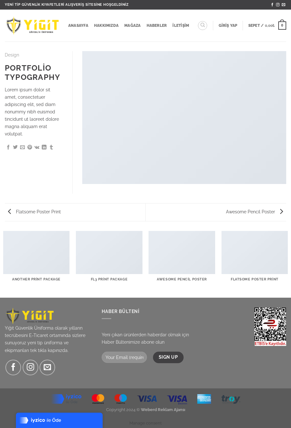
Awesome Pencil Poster (254, 211)
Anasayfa (78, 25)
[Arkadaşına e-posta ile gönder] (22, 147)
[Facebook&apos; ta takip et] (272, 5)
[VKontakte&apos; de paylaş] (37, 147)
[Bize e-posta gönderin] (283, 5)
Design (12, 54)
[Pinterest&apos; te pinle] (29, 147)
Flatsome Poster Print (34, 211)
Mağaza (132, 25)
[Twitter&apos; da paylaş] (15, 147)
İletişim (180, 25)
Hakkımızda (106, 25)
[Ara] (202, 25)
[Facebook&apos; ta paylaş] (8, 147)
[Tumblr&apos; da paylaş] (51, 147)
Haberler (157, 25)
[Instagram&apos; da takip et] (278, 5)
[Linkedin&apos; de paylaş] (44, 147)
